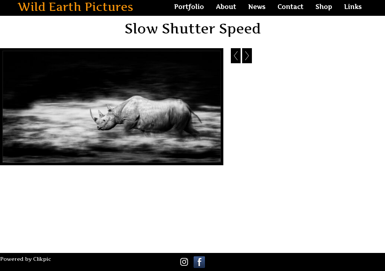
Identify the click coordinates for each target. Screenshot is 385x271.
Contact (290, 7)
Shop (323, 7)
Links (353, 7)
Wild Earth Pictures (75, 7)
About (226, 7)
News (256, 7)
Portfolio (189, 7)
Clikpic (42, 259)
